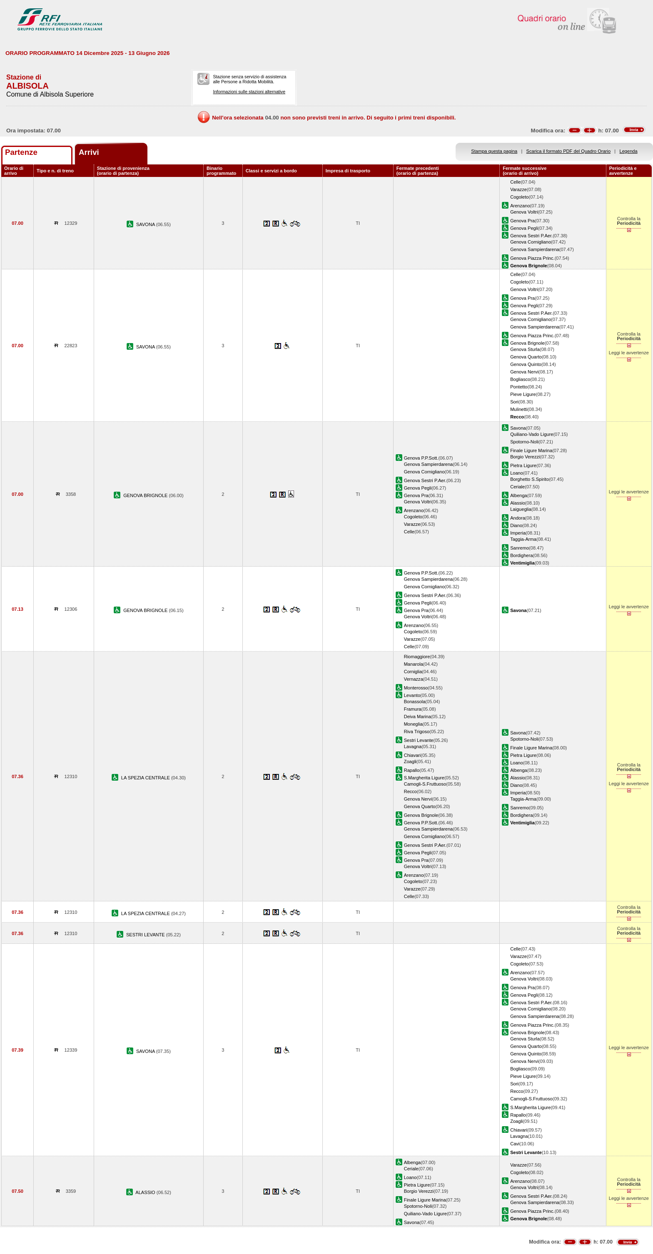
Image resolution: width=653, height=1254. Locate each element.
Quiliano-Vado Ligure (531, 434)
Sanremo (519, 547)
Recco (410, 791)
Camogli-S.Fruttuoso (425, 783)
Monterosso (416, 687)
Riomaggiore (417, 656)
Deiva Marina (417, 716)
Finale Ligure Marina (531, 450)
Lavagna (413, 746)
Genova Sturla (525, 349)
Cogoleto (519, 196)
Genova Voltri (524, 211)
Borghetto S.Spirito (529, 479)
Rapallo (412, 770)
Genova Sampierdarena (534, 249)
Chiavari (412, 755)
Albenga (518, 495)
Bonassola (415, 701)
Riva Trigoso (417, 731)
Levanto (412, 695)
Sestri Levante (419, 740)
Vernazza (413, 679)
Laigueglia (520, 509)
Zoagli (410, 761)
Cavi (514, 1143)
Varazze (518, 189)
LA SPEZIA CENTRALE (146, 777)
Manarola (413, 664)
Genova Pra (522, 220)
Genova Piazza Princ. (532, 258)
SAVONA (146, 224)
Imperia (518, 532)
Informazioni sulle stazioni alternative (249, 91)
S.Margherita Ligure (424, 777)
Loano (516, 472)
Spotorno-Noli (524, 441)
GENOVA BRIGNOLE (146, 495)
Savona (518, 427)
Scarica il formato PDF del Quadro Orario (568, 151)
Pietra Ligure (523, 465)
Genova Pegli (524, 228)
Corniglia (413, 671)
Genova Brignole (527, 343)
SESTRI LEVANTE (146, 934)
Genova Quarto (526, 356)
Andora (517, 517)
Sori (514, 401)
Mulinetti (518, 409)
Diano (516, 525)
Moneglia (413, 724)
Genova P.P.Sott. (421, 457)
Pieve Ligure (523, 394)
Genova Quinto (525, 364)
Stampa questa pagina (494, 151)
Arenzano (520, 205)
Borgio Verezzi (525, 456)
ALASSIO (146, 1192)
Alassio (517, 502)
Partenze (21, 152)
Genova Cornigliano (530, 241)
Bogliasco (520, 379)
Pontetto (518, 386)
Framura (412, 709)
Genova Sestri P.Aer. (531, 235)
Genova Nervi (524, 371)
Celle (515, 181)
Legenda (629, 151)
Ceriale (517, 486)
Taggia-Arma (523, 539)
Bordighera (521, 555)
